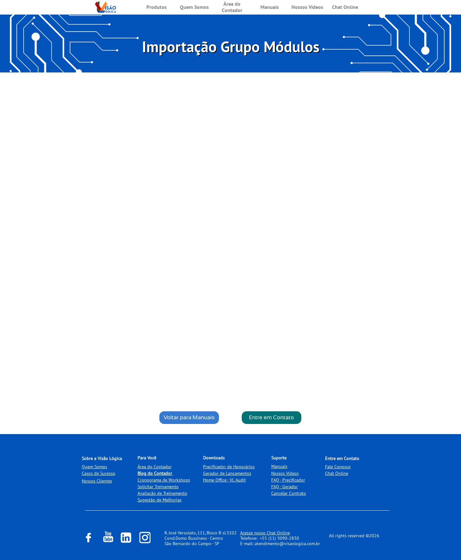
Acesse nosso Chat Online (265, 533)
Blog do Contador (155, 473)
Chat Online (336, 473)
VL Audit (238, 480)
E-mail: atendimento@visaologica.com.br (280, 543)
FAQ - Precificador (288, 480)
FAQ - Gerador (284, 486)
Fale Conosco (338, 467)
